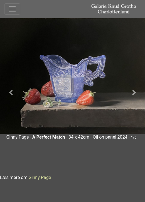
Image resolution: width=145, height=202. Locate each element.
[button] (11, 92)
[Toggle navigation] (12, 9)
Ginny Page (40, 177)
